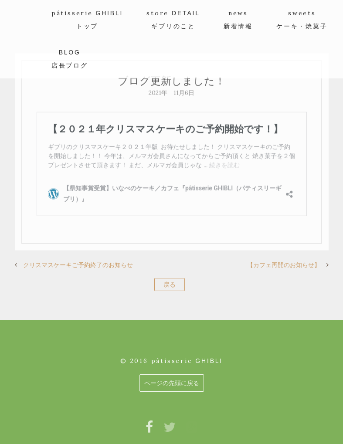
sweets (302, 19)
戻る (169, 284)
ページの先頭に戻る (171, 383)
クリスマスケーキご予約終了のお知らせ (78, 265)
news (238, 19)
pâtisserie (87, 19)
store (173, 19)
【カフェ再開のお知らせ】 (283, 265)
